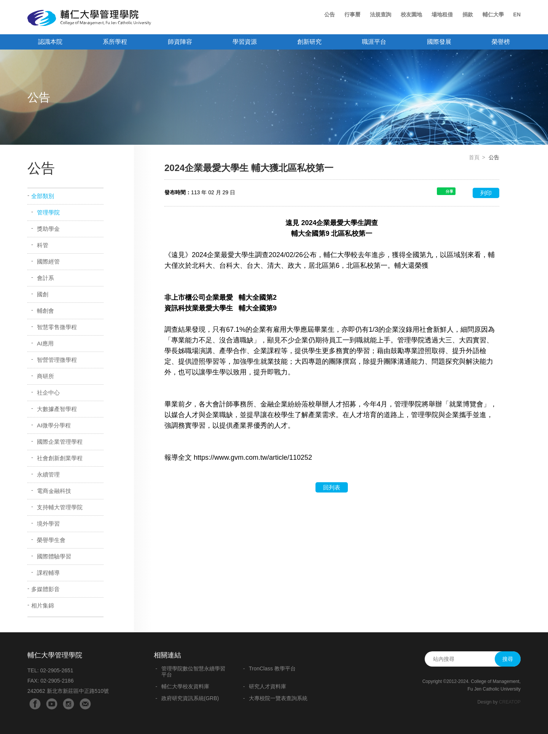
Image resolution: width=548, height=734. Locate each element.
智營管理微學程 (57, 360)
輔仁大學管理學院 (89, 18)
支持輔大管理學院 (60, 507)
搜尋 (507, 659)
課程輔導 (48, 572)
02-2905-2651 (56, 670)
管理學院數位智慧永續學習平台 (193, 671)
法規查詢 (380, 14)
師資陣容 (180, 41)
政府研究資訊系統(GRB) (190, 698)
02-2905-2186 (56, 681)
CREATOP (510, 702)
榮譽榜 (501, 41)
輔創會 (45, 310)
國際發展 (439, 41)
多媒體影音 (45, 589)
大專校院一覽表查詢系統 (278, 698)
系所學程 (115, 41)
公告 (329, 14)
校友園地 (411, 14)
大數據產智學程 (57, 409)
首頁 (474, 157)
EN (517, 14)
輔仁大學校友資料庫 (185, 686)
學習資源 (245, 41)
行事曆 (352, 14)
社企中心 (48, 392)
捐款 (467, 14)
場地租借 (442, 14)
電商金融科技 (54, 491)
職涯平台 (374, 41)
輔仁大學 (493, 14)
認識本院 (50, 41)
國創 (42, 294)
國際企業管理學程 (60, 441)
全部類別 (42, 196)
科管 (42, 245)
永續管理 (48, 474)
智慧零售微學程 (57, 327)
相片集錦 (42, 605)
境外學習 (48, 523)
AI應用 (45, 343)
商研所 (45, 376)
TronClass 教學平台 (272, 668)
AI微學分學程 (54, 425)
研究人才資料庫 (267, 686)
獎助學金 (48, 228)
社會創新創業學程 (60, 458)
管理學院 (48, 212)
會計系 (45, 278)
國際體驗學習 (54, 556)
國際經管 (48, 261)
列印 (486, 193)
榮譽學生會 (51, 540)
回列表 (331, 487)
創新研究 (309, 41)
